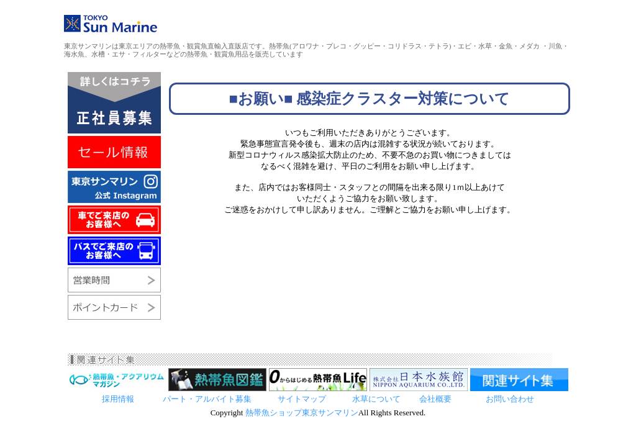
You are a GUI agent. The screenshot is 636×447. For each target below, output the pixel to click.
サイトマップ (302, 399)
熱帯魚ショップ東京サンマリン (301, 412)
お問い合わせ (510, 399)
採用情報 (119, 399)
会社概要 (435, 399)
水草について (376, 399)
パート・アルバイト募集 (207, 399)
